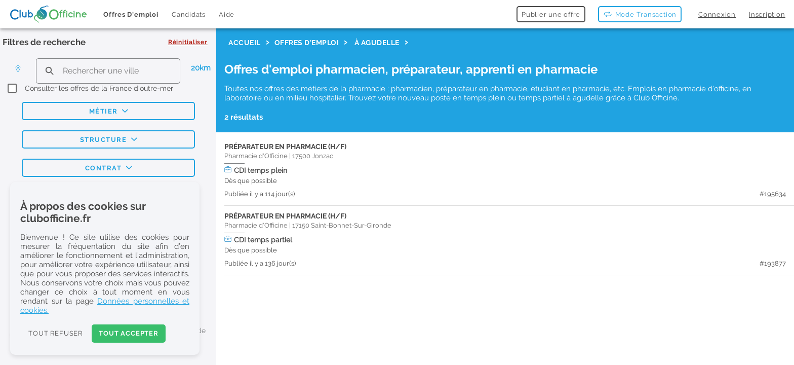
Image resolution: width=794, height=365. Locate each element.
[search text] (108, 70)
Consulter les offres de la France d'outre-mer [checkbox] (99, 88)
